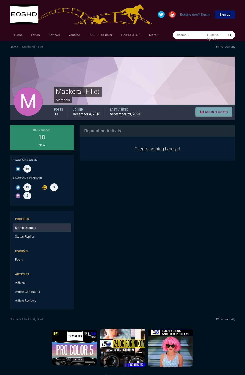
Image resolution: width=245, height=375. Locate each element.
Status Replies (25, 236)
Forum (35, 35)
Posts (19, 259)
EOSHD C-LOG (130, 35)
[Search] (190, 35)
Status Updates (212, 37)
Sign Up (225, 14)
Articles (20, 282)
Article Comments (27, 291)
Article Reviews (25, 300)
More (154, 35)
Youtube (74, 35)
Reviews (54, 35)
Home (18, 35)
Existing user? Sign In (195, 15)
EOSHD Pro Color (100, 35)
